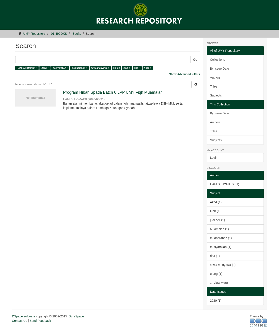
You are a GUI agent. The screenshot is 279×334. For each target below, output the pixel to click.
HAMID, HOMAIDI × (27, 68)
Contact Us (19, 320)
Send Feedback (40, 320)
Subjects (216, 95)
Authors (215, 77)
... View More (219, 282)
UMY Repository (34, 33)
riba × (137, 68)
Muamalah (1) (219, 229)
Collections (217, 59)
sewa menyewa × (100, 68)
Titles (213, 86)
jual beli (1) (217, 220)
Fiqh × (116, 68)
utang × (45, 68)
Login (214, 157)
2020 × (126, 68)
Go (195, 59)
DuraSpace (76, 316)
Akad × (147, 68)
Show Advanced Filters (184, 74)
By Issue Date (219, 68)
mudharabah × (79, 68)
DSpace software (23, 316)
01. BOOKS (59, 33)
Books (77, 33)
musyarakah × (60, 68)
